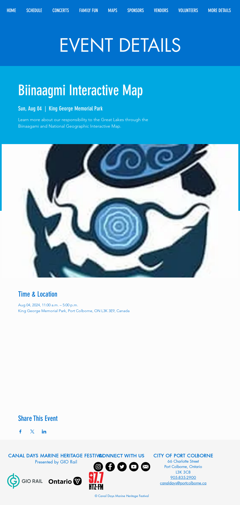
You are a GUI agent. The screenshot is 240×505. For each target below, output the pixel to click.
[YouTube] (133, 466)
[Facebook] (110, 466)
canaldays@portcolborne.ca (183, 483)
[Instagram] (98, 466)
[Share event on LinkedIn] (44, 431)
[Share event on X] (32, 431)
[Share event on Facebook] (20, 431)
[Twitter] (122, 466)
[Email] (145, 466)
